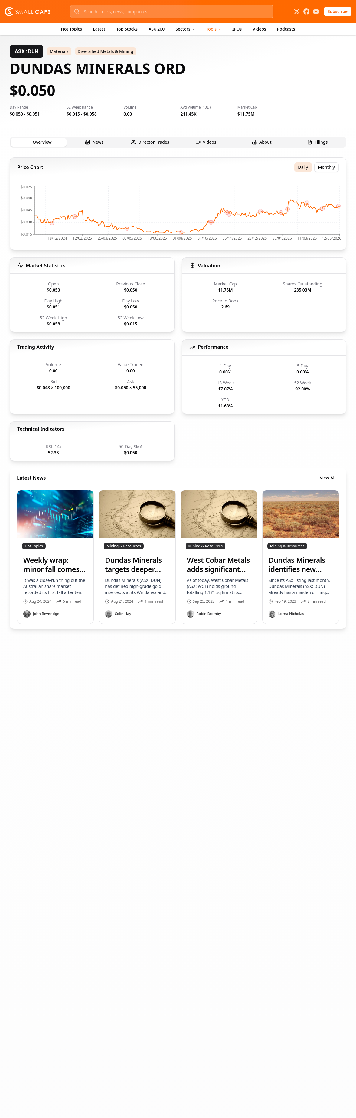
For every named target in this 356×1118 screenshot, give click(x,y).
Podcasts (286, 29)
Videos (259, 29)
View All (327, 478)
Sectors (185, 29)
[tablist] (178, 142)
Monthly (326, 167)
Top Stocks (127, 29)
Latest (99, 29)
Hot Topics (71, 29)
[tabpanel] (178, 393)
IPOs (237, 29)
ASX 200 (157, 29)
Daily (303, 167)
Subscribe (338, 11)
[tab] (39, 142)
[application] (178, 214)
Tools (213, 29)
